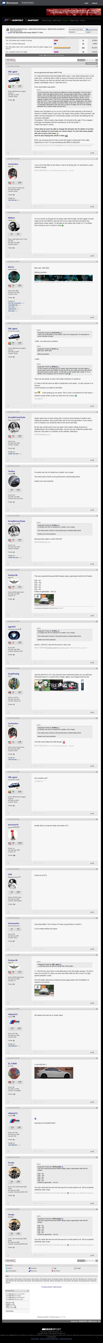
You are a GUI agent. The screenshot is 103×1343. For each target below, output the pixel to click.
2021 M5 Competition (14, 303)
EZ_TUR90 (12, 1063)
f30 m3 (52, 1280)
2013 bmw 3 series (45, 1279)
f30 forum (46, 1280)
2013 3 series (27, 1279)
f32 (62, 1280)
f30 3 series (20, 1280)
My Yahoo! (57, 1271)
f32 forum (93, 1280)
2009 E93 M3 (12, 309)
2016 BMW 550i (13, 305)
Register (95, 3)
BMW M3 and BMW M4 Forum (18, 29)
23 (14, 855)
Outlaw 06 (12, 575)
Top (99, 1321)
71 (83, 40)
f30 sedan (58, 1280)
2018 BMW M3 (12, 1046)
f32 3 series (67, 1280)
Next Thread (57, 1287)
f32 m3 (8, 1282)
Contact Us (74, 1321)
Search (82, 20)
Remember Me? (92, 30)
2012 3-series (18, 1279)
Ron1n (11, 267)
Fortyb (11, 1162)
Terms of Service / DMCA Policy (49, 1339)
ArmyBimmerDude (16, 417)
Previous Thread (47, 1287)
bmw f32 (11, 1280)
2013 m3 (75, 1279)
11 (14, 904)
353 (83, 48)
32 (83, 44)
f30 (15, 1280)
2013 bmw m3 (68, 1279)
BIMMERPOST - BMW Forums (88, 1321)
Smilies (8, 1304)
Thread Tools (91, 63)
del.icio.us (34, 1271)
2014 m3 (90, 1279)
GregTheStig (13, 673)
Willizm (11, 218)
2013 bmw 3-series (57, 1279)
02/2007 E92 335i (13, 453)
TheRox (11, 471)
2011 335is (11, 307)
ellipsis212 (13, 1014)
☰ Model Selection (27, 3)
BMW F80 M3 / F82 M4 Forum (37, 29)
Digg (55, 1268)
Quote (92, 153)
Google (78, 1268)
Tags (7, 1276)
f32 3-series (74, 1280)
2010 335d (11, 311)
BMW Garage (47, 20)
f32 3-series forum (84, 1280)
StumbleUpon (12, 1271)
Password (72, 32)
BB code (8, 1302)
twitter (10, 1268)
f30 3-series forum (37, 1280)
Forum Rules (9, 1311)
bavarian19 (13, 824)
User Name (72, 29)
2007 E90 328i (12, 200)
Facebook (34, 1268)
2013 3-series (35, 1279)
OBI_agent (12, 71)
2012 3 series (10, 1279)
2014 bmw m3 (83, 1279)
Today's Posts (74, 20)
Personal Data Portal (66, 1339)
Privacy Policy (35, 1339)
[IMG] (7, 1306)
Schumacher (13, 923)
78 (83, 52)
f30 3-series (27, 1280)
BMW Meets (57, 20)
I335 (10, 874)
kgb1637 (12, 627)
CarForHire (13, 164)
